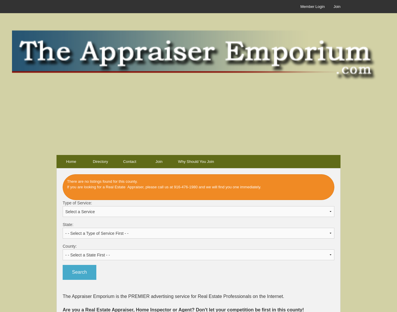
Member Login (312, 6)
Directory (100, 161)
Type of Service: (198, 209)
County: (198, 252)
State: (198, 230)
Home (71, 161)
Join (336, 6)
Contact (129, 161)
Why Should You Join (196, 161)
